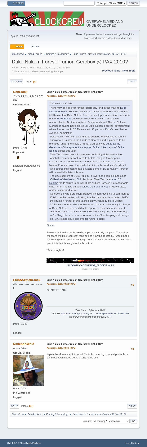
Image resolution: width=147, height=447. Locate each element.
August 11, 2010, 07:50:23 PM (61, 96)
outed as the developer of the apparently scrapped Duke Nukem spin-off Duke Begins (86, 147)
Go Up (14, 406)
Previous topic (111, 70)
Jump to (87, 421)
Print (132, 82)
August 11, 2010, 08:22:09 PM (61, 284)
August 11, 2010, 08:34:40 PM (61, 348)
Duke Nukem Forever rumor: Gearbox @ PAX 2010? (75, 92)
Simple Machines (33, 443)
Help (127, 443)
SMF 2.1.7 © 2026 (15, 443)
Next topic (128, 70)
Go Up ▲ (135, 443)
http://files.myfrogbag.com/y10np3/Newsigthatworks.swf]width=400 (95, 313)
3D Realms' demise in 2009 (65, 179)
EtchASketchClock (26, 280)
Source (51, 225)
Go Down (16, 82)
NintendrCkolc (23, 344)
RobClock (20, 92)
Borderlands (64, 118)
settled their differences (95, 186)
